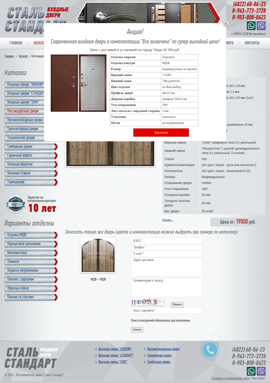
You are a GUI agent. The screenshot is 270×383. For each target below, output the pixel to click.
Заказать (161, 132)
